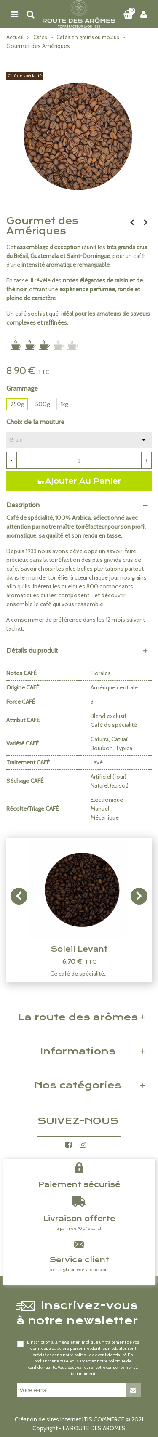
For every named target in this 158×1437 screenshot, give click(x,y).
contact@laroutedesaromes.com (79, 1269)
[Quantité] (79, 460)
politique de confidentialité (100, 1354)
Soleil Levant (79, 949)
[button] (139, 896)
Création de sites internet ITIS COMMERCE (69, 1419)
